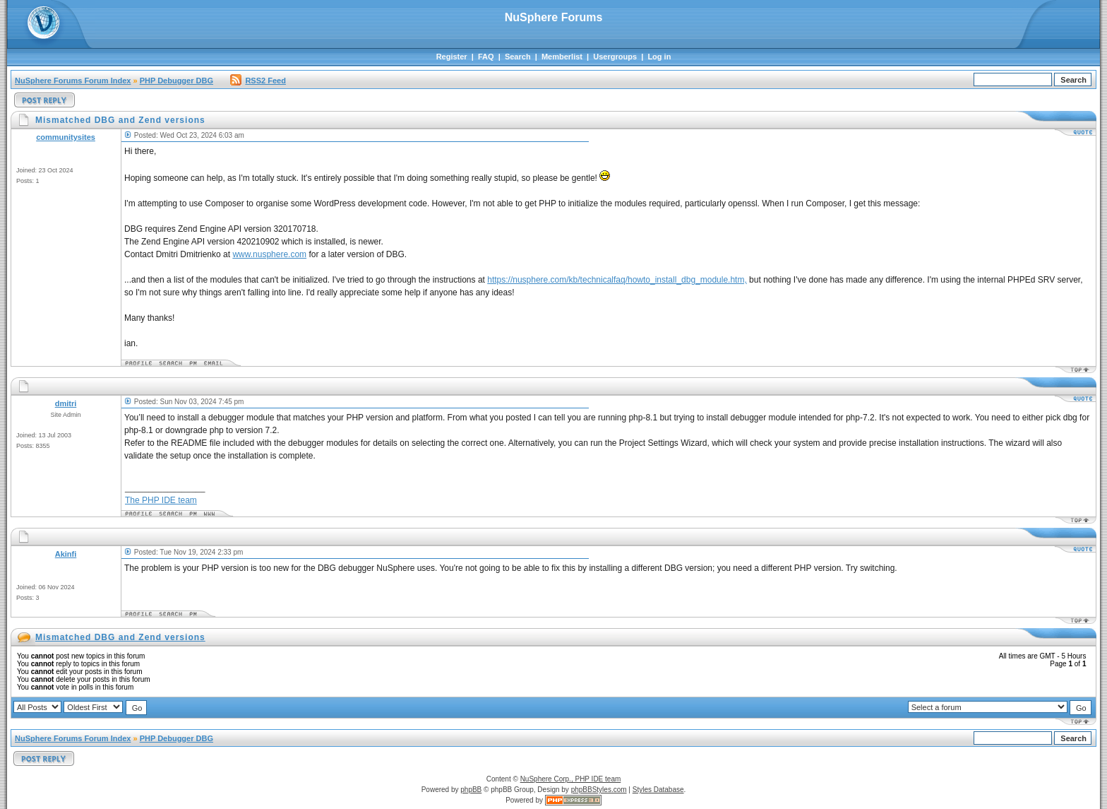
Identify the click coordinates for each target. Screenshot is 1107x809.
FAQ (486, 56)
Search (518, 56)
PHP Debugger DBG (176, 80)
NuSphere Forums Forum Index (73, 80)
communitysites (65, 137)
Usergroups (615, 56)
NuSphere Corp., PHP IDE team (570, 779)
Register (451, 56)
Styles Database (658, 789)
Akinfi (66, 554)
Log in (659, 56)
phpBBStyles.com (599, 789)
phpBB (470, 789)
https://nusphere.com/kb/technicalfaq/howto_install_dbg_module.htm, (617, 280)
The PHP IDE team (161, 500)
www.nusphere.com (269, 254)
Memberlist (561, 56)
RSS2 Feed (257, 80)
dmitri (66, 403)
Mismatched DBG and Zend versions (120, 637)
